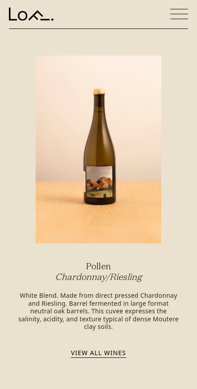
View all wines (98, 352)
